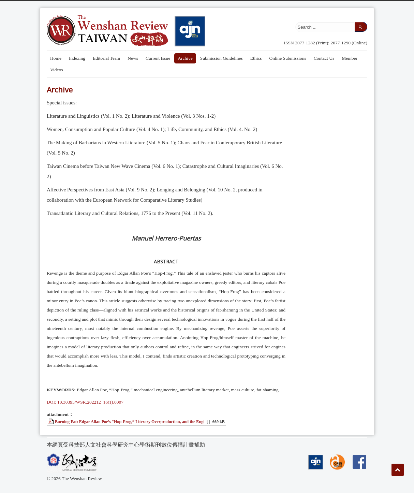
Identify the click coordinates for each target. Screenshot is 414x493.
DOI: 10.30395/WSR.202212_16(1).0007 (85, 402)
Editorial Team (106, 58)
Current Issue (158, 58)
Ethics (256, 58)
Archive (185, 58)
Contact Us (324, 58)
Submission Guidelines (221, 58)
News (133, 58)
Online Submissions (287, 58)
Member (349, 58)
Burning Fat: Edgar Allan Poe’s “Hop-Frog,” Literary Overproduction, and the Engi (130, 421)
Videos (56, 69)
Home (55, 58)
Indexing (77, 58)
